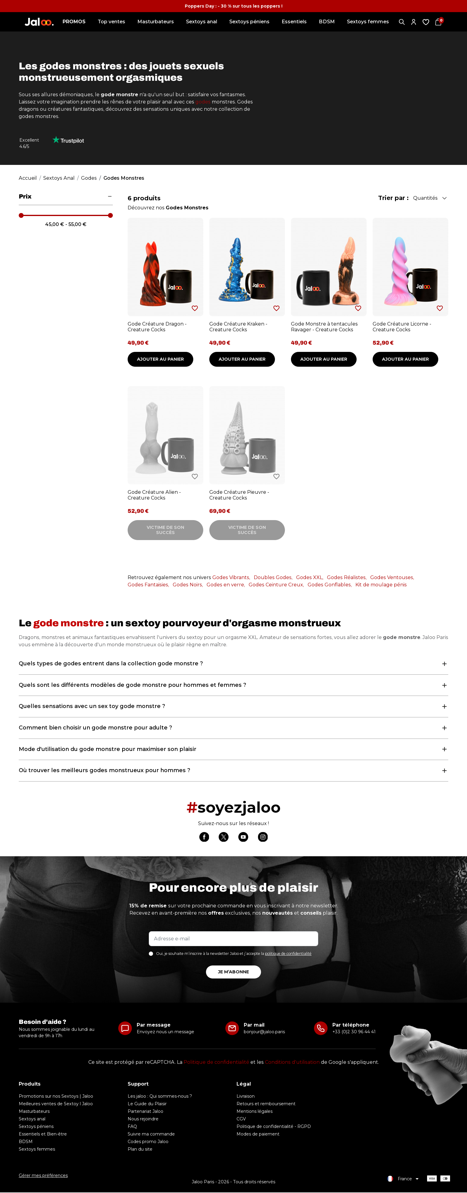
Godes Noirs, (188, 585)
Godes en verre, (226, 585)
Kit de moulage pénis (381, 585)
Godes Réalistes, (347, 577)
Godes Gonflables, (330, 585)
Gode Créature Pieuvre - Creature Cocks (239, 495)
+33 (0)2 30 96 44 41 (354, 1032)
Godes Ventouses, (392, 577)
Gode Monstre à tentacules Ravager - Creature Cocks (324, 327)
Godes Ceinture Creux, (276, 585)
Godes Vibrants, (231, 577)
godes (203, 102)
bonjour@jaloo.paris (264, 1032)
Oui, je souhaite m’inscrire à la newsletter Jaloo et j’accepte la (234, 954)
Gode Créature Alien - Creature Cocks (154, 495)
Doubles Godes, (273, 577)
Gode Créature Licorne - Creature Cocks (402, 327)
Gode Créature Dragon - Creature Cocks (157, 327)
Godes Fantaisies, (148, 585)
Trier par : (393, 198)
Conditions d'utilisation (292, 1063)
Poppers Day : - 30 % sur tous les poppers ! (233, 6)
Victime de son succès (165, 530)
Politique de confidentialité (216, 1063)
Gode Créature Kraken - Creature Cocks (238, 327)
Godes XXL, (309, 577)
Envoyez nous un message (165, 1032)
